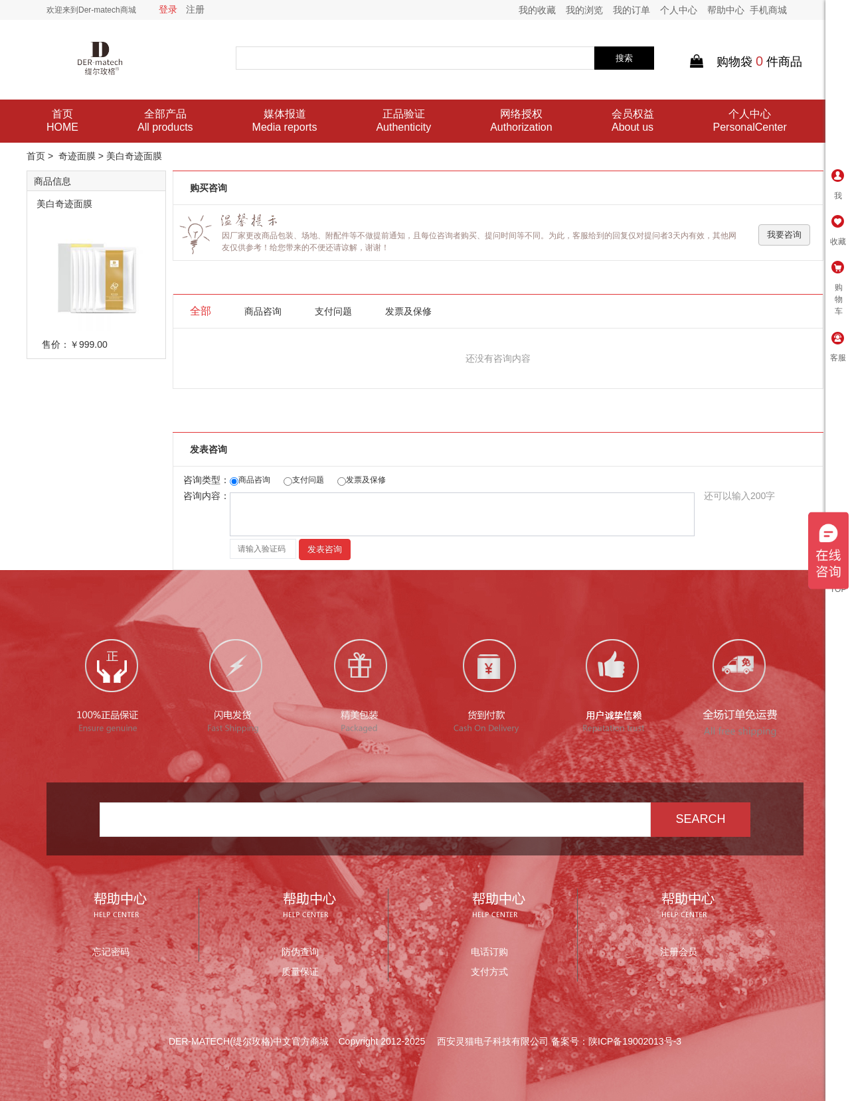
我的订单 (631, 10)
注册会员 (678, 951)
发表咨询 (324, 549)
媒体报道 (284, 121)
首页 (62, 121)
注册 (195, 9)
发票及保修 (408, 311)
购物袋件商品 (746, 61)
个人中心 (678, 10)
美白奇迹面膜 (64, 203)
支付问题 (333, 311)
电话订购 (489, 951)
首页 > (41, 156)
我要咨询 (784, 235)
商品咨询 (263, 311)
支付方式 (489, 971)
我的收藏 (537, 10)
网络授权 (521, 121)
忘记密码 (110, 951)
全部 (200, 311)
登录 (168, 9)
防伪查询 (300, 951)
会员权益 (633, 121)
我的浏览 (584, 10)
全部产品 (165, 121)
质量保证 (300, 971)
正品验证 (403, 121)
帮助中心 (725, 10)
